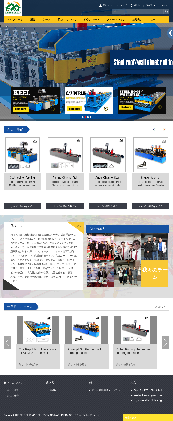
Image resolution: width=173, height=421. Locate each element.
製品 (33, 19)
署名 (105, 5)
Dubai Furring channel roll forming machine (133, 351)
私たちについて (67, 19)
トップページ (15, 19)
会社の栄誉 (13, 395)
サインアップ (121, 5)
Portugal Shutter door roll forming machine (85, 351)
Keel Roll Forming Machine (148, 395)
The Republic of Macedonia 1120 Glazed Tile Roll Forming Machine (37, 353)
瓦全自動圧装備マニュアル (106, 390)
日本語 (149, 5)
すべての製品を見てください (22, 207)
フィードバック (116, 19)
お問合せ (137, 5)
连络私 (136, 19)
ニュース (163, 5)
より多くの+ (161, 307)
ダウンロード (91, 19)
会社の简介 (13, 390)
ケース (47, 19)
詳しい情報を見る (28, 364)
